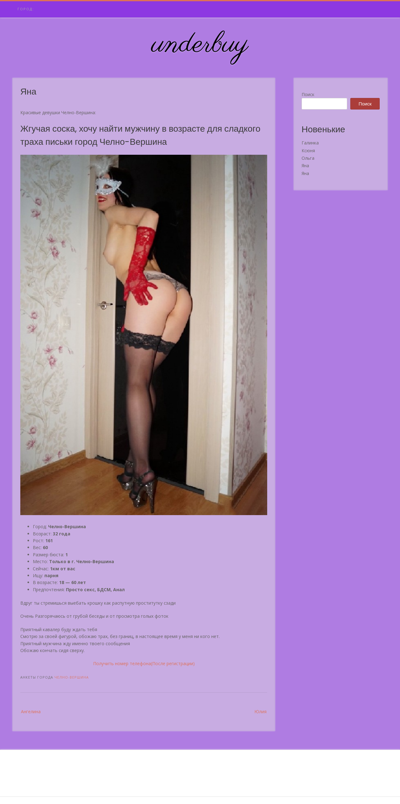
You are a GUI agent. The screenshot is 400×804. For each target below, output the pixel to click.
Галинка (310, 143)
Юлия (260, 711)
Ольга (308, 158)
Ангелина (31, 711)
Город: (26, 9)
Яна (305, 165)
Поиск (308, 94)
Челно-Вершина (71, 677)
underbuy (200, 44)
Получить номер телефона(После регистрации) (144, 663)
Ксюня (308, 150)
